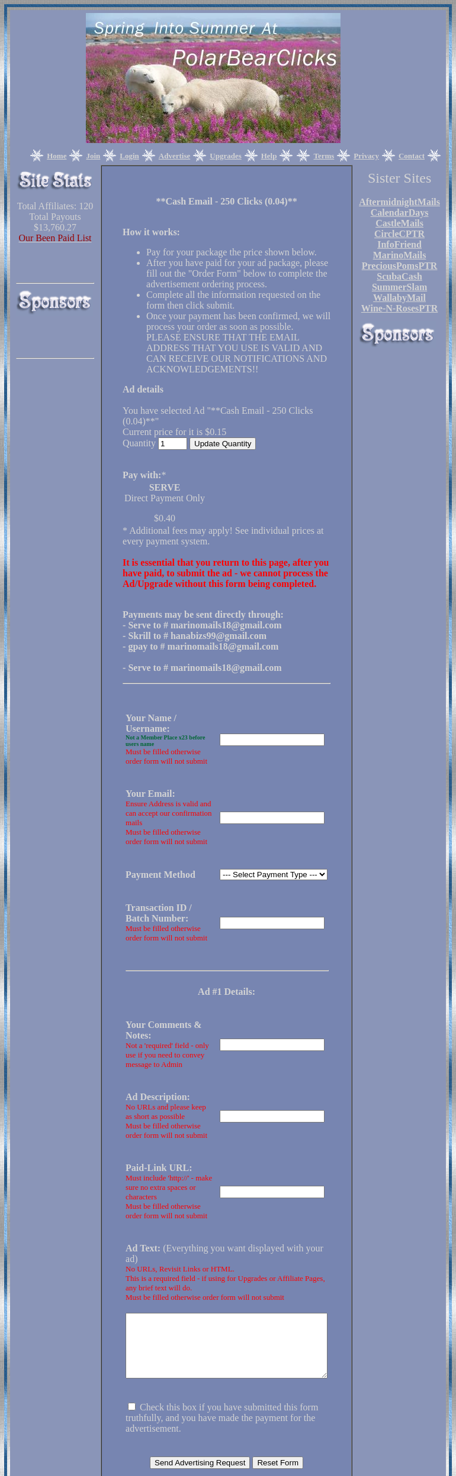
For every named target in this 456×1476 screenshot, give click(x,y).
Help (269, 155)
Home (56, 155)
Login (129, 155)
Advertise (174, 155)
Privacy (366, 155)
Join (93, 155)
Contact (412, 155)
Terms (323, 155)
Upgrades (225, 155)
